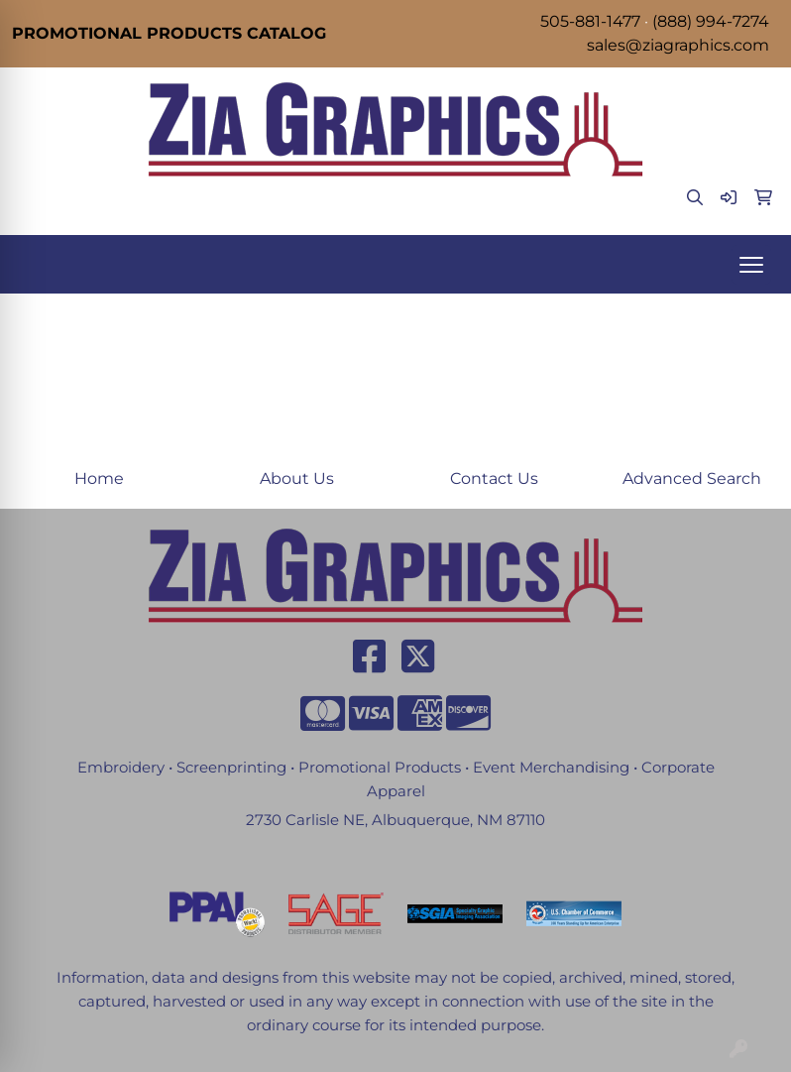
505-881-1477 (590, 21)
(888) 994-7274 (710, 21)
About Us (297, 478)
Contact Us (494, 478)
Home (99, 478)
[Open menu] (751, 265)
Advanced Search (691, 478)
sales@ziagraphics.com (678, 45)
